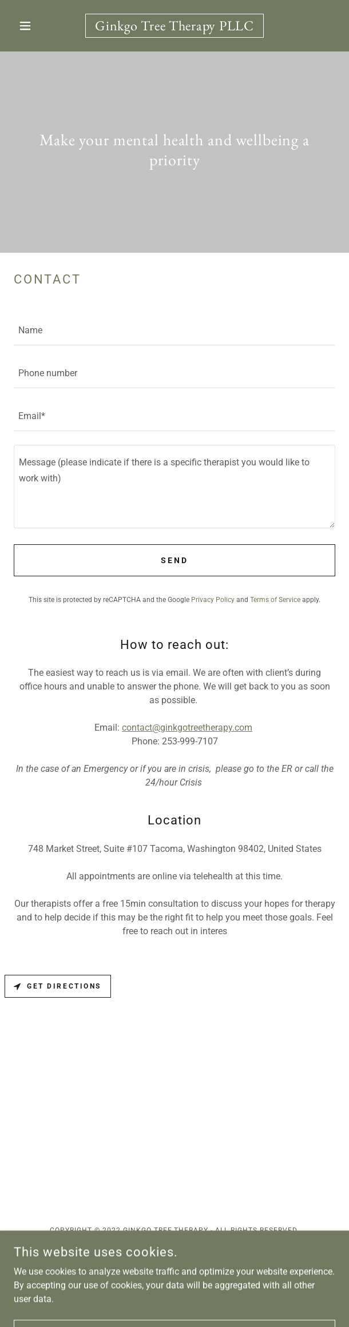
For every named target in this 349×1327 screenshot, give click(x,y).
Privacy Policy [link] (213, 600)
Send (174, 560)
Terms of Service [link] (275, 600)
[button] (38, 25)
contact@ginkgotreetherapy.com (187, 727)
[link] (174, 26)
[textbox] (174, 330)
